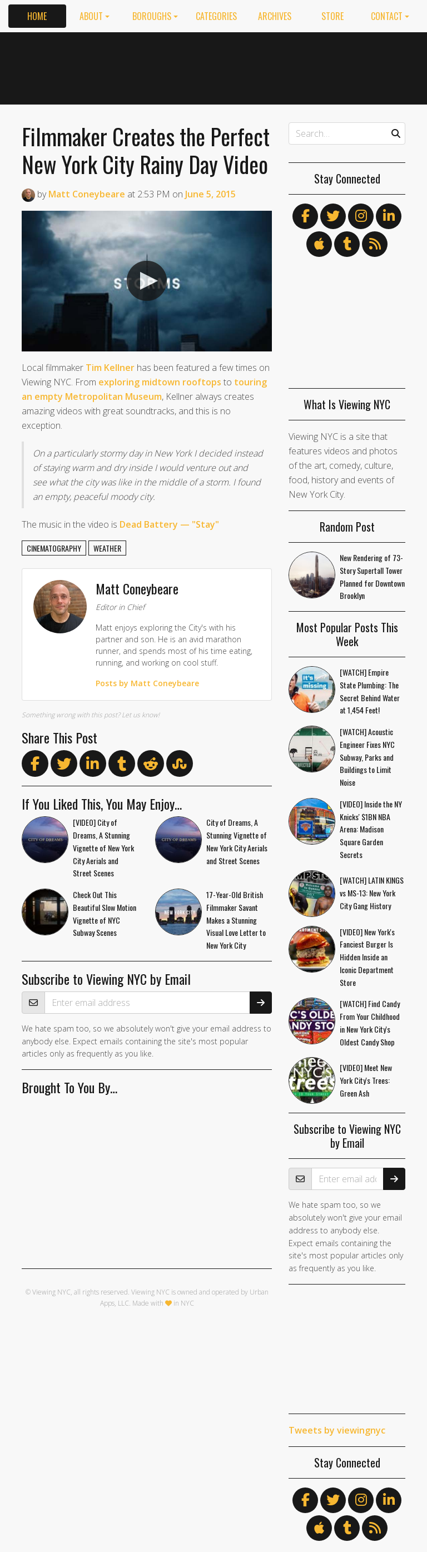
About (91, 16)
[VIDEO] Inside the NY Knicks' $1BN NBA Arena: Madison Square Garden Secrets (371, 829)
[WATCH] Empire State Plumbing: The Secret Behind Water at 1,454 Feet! (370, 691)
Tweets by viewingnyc (337, 1430)
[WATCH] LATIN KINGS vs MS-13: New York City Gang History (372, 892)
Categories (216, 16)
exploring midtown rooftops (159, 382)
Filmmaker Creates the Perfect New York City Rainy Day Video (146, 150)
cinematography (54, 548)
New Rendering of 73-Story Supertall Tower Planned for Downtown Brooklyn (372, 576)
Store (332, 16)
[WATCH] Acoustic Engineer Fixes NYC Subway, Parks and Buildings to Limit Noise (367, 757)
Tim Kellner (110, 367)
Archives (274, 16)
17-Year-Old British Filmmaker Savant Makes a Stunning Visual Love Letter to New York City (236, 920)
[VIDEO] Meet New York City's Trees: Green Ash (366, 1080)
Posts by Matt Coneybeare (147, 683)
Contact (387, 16)
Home (37, 16)
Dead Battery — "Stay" (169, 524)
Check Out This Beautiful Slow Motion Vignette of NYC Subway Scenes (104, 913)
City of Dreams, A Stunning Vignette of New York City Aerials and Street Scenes (236, 841)
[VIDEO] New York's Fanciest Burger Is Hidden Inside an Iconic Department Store (367, 957)
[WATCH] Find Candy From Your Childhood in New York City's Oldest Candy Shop (370, 1022)
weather (107, 548)
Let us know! (141, 715)
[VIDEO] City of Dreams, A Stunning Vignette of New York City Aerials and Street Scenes (103, 847)
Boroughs (151, 16)
